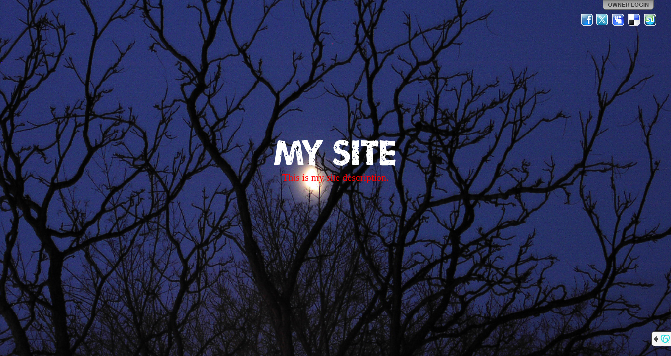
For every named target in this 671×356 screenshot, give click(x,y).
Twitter (603, 20)
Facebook (587, 20)
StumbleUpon (650, 20)
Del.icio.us (634, 20)
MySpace (619, 20)
